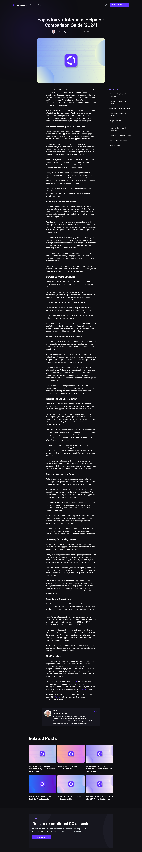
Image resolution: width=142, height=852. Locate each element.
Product (32, 5)
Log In (105, 5)
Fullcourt (74, 682)
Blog (39, 5)
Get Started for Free (41, 837)
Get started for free (119, 5)
